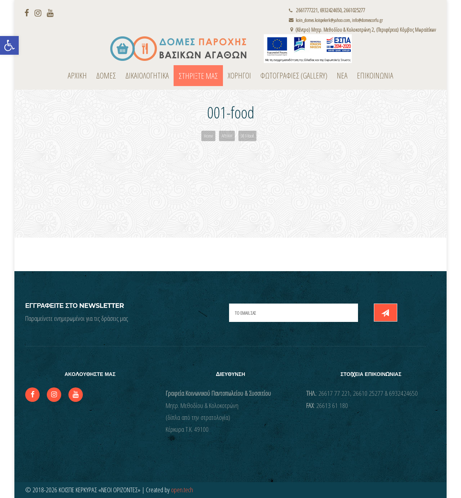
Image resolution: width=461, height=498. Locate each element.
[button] (9, 45)
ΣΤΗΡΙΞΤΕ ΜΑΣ (198, 75)
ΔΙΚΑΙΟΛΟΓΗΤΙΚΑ (147, 75)
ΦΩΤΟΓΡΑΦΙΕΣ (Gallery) (293, 75)
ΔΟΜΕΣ (106, 75)
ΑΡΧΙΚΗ (77, 75)
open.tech (182, 489)
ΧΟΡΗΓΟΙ (239, 75)
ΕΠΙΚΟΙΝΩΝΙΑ (375, 75)
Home (208, 136)
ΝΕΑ (342, 75)
